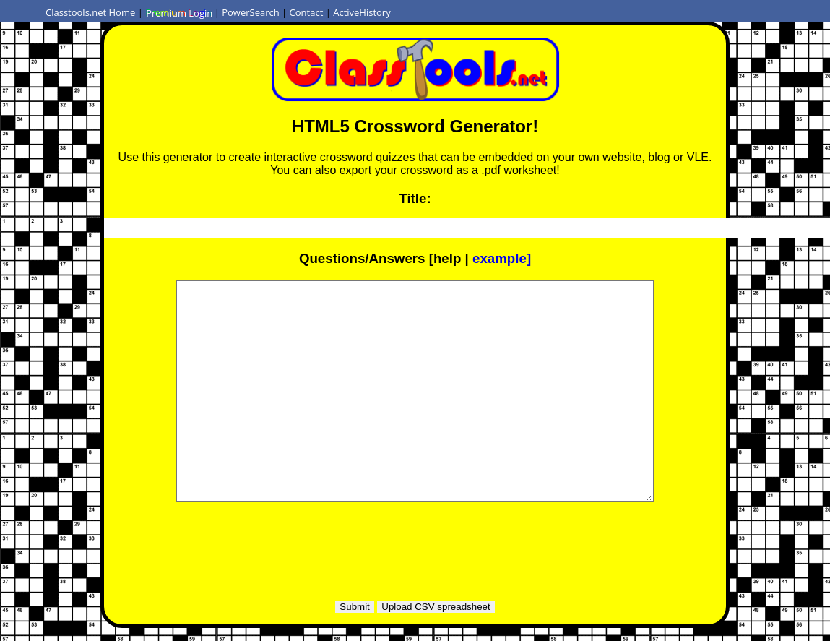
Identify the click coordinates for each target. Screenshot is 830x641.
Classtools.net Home (90, 12)
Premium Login (178, 12)
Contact (307, 12)
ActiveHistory (362, 12)
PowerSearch (251, 12)
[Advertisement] (415, 545)
